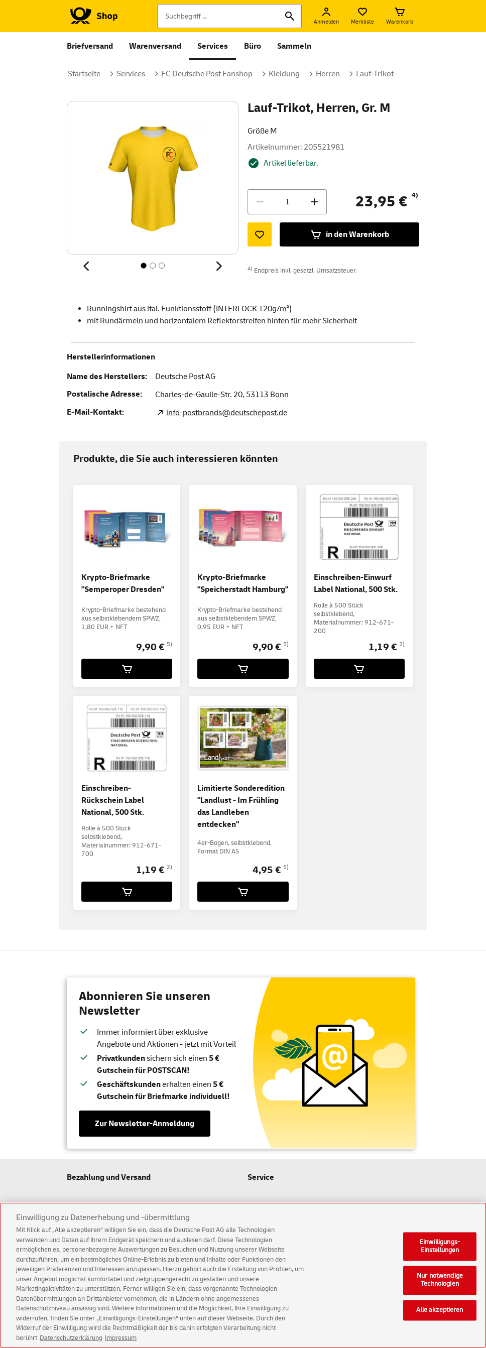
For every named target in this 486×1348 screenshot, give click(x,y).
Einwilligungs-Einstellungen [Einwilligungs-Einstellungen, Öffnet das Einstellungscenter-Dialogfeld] (440, 1254)
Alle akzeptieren (439, 1317)
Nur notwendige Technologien (440, 1287)
